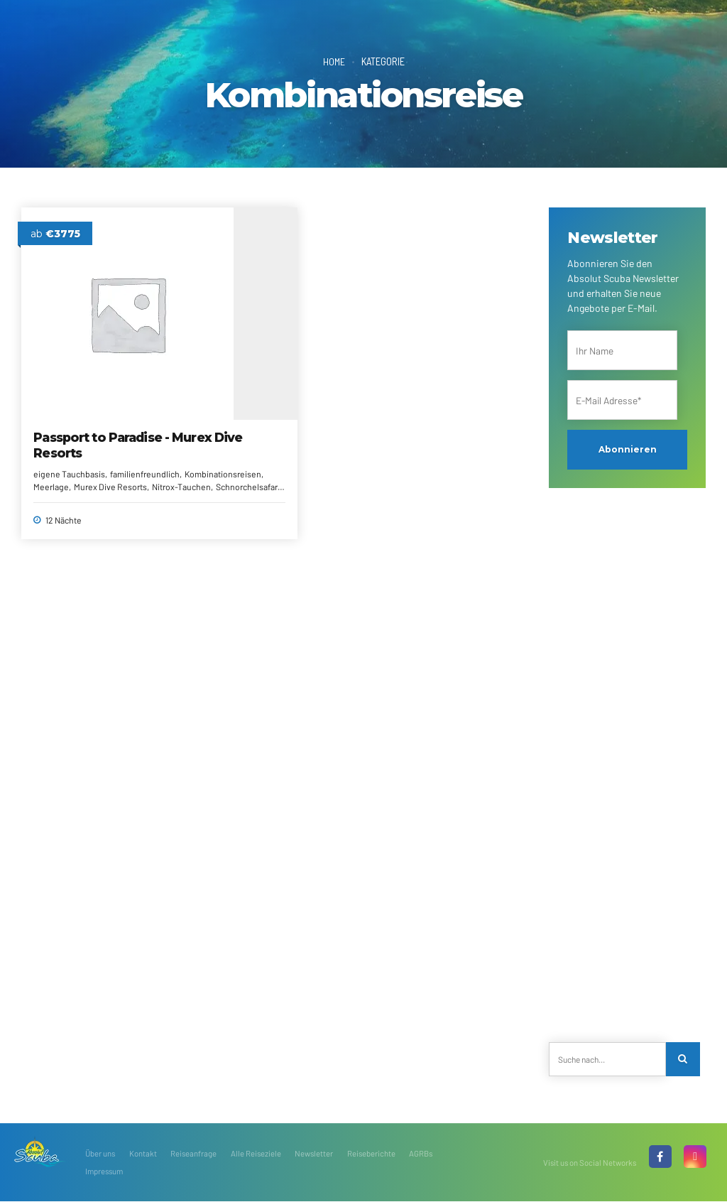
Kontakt (143, 1154)
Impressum (104, 1171)
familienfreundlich (69, 432)
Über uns (100, 1154)
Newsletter (314, 1154)
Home (333, 61)
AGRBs (420, 1154)
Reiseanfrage (193, 1154)
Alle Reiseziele (256, 1154)
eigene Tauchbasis (70, 419)
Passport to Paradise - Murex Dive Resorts (98, 391)
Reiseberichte (371, 1154)
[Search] (683, 1059)
